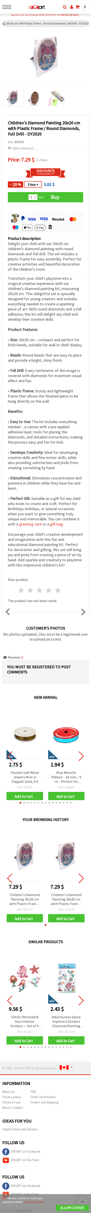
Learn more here (33, 1202)
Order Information (43, 1097)
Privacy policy (11, 1097)
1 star (21, 590)
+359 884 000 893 (68, 15)
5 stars (58, 590)
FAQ (33, 1092)
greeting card (30, 524)
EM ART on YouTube (20, 1160)
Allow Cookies (72, 1208)
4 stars (48, 590)
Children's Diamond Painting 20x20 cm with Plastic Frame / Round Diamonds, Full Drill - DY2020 (24, 900)
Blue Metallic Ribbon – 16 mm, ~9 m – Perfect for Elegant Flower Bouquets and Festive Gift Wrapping (66, 778)
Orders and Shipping (44, 1102)
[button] (20, 803)
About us (8, 1092)
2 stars (30, 590)
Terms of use (11, 1102)
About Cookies (12, 1108)
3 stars (39, 590)
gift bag (56, 524)
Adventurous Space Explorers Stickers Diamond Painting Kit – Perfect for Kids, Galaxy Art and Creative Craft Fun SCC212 (66, 1022)
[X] (4, 1198)
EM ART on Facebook (21, 1152)
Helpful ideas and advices (20, 1129)
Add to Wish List (20, 148)
